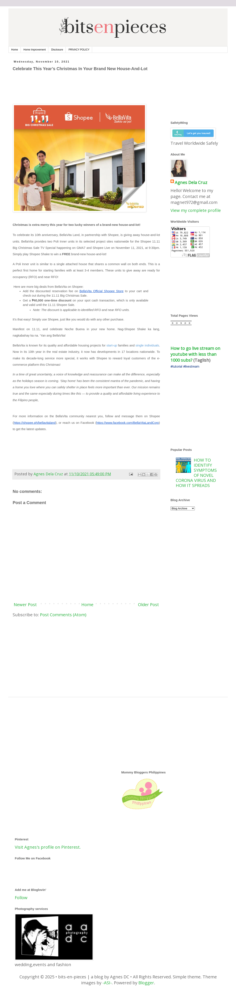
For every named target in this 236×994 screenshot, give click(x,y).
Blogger (146, 983)
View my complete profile (196, 210)
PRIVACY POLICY (78, 49)
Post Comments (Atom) (63, 615)
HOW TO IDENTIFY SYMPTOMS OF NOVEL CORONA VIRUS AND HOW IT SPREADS (196, 472)
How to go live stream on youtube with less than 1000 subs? (196, 354)
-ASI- (107, 983)
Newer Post (25, 604)
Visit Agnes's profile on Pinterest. (48, 847)
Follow (21, 897)
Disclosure (57, 49)
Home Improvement (34, 49)
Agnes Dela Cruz (191, 182)
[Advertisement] (89, 92)
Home (14, 49)
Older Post (148, 604)
